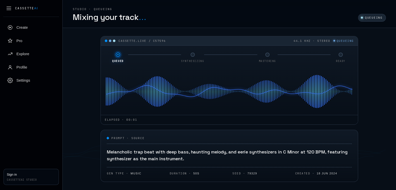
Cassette (26, 8)
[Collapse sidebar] (9, 8)
